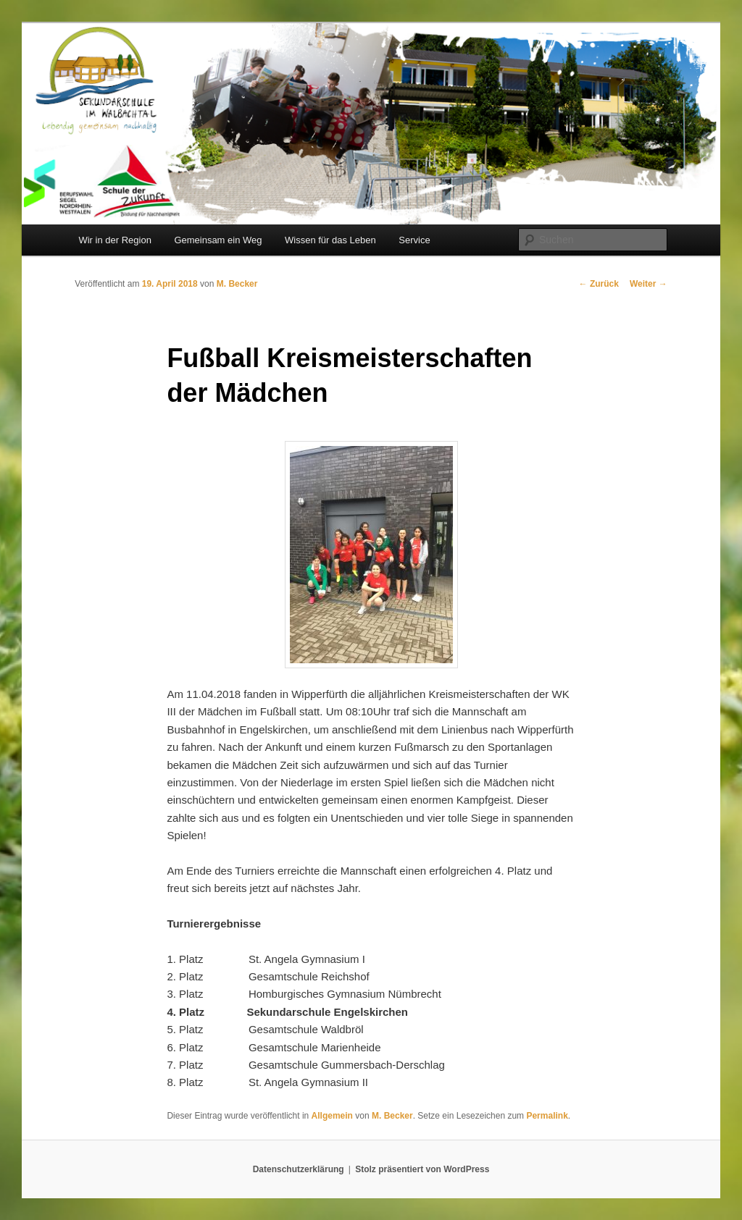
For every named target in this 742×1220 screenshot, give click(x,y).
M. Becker (237, 284)
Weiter (648, 284)
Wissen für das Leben (330, 240)
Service (414, 240)
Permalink (546, 1116)
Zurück (599, 284)
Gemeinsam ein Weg (218, 240)
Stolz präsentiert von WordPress (422, 1169)
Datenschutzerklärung (298, 1169)
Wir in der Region (114, 240)
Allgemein (332, 1116)
